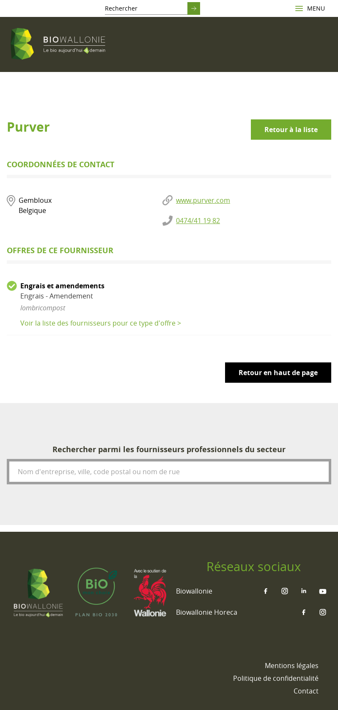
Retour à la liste (291, 129)
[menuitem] (292, 665)
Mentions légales (292, 665)
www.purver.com (203, 200)
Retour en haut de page (278, 372)
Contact (306, 691)
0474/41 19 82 (198, 220)
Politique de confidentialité (276, 678)
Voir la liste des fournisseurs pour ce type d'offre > (100, 323)
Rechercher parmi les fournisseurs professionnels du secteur (169, 449)
